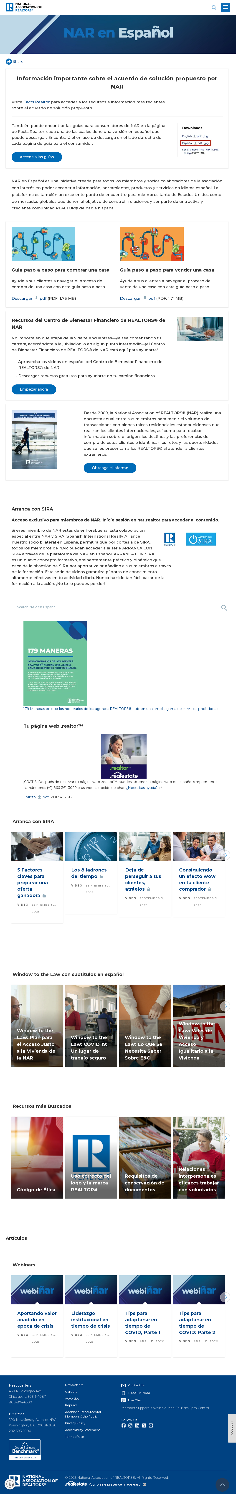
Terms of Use (74, 1436)
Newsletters (74, 1385)
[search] (213, 7)
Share (14, 61)
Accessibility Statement (82, 1430)
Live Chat (135, 1400)
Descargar (29, 298)
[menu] (225, 7)
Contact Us (136, 1385)
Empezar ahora (34, 389)
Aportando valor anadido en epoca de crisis (37, 1320)
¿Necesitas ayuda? (144, 787)
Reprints (71, 1405)
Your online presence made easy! (117, 1484)
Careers (71, 1391)
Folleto (35, 797)
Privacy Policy (75, 1423)
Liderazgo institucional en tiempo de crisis (90, 1320)
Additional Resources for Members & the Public (83, 1414)
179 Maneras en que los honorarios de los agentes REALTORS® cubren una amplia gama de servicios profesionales (122, 708)
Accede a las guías (37, 157)
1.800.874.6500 (139, 1393)
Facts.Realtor (36, 102)
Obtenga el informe (110, 468)
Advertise (72, 1398)
